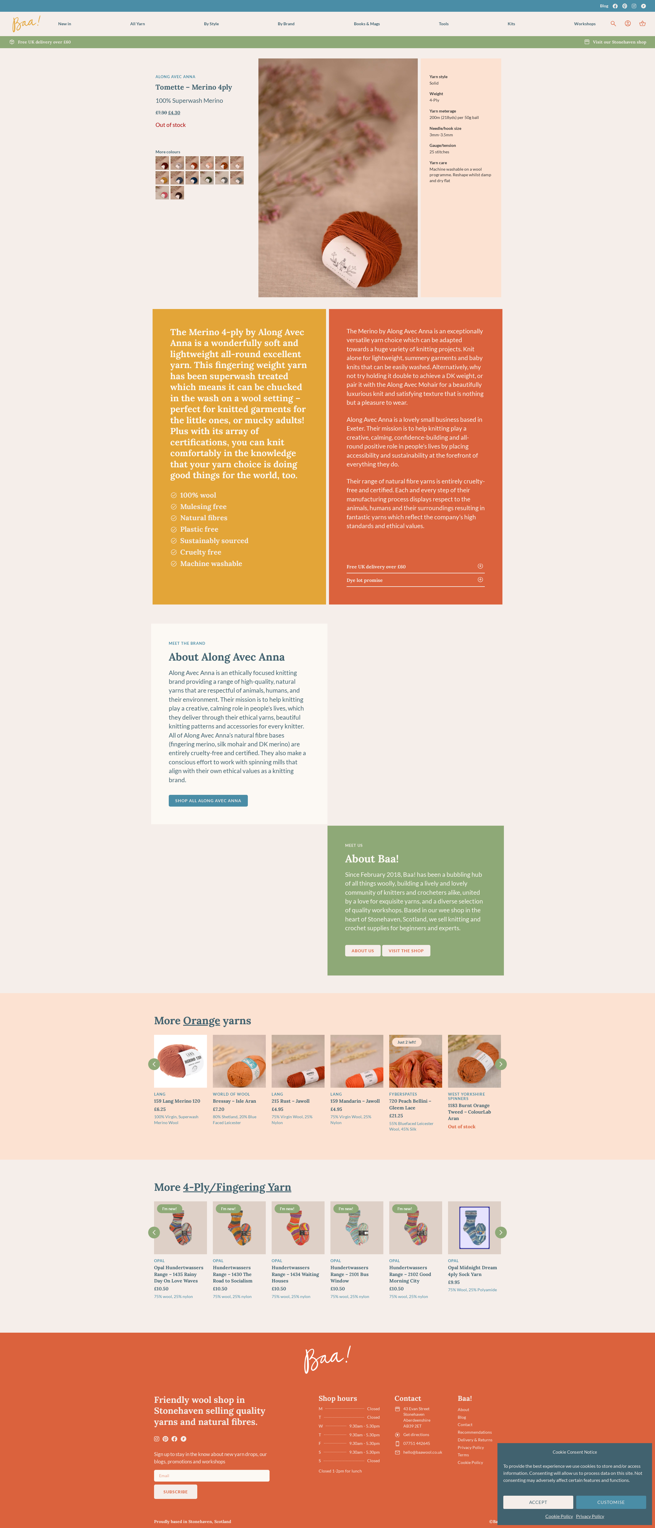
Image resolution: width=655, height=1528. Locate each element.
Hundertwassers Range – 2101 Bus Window (349, 1274)
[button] (137, 24)
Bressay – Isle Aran (234, 1101)
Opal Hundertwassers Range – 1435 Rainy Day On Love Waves (178, 1274)
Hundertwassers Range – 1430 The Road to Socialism (233, 1274)
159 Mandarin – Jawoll (355, 1101)
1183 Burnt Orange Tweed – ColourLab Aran (469, 1111)
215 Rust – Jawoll (291, 1101)
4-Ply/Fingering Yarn (237, 1187)
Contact (465, 1424)
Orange (201, 1020)
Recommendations (475, 1432)
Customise (611, 1502)
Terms (463, 1454)
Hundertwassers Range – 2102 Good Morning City (410, 1274)
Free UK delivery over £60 (376, 567)
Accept (538, 1502)
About (463, 1409)
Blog (604, 6)
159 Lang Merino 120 (177, 1101)
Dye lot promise (365, 580)
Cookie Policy (559, 1516)
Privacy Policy (590, 1516)
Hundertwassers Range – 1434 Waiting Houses (295, 1274)
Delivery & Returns (475, 1439)
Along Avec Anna (176, 76)
